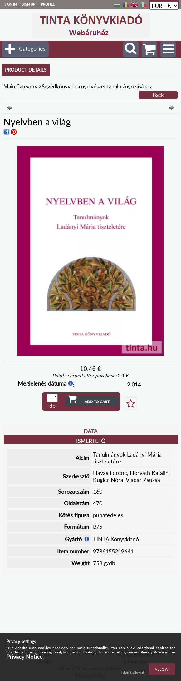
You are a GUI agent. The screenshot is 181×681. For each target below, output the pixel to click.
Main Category (20, 86)
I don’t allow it (132, 672)
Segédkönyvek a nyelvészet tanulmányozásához (97, 86)
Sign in (10, 4)
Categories (32, 48)
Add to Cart (97, 401)
